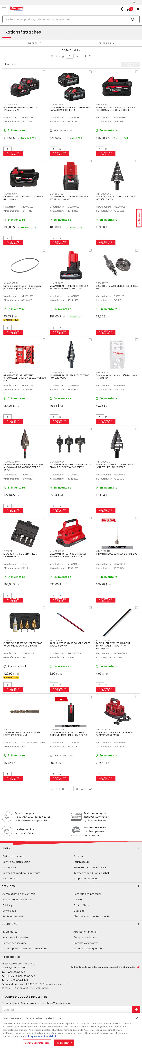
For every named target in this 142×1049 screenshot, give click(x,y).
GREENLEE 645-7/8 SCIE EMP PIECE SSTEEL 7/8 (117, 287)
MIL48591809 (57, 551)
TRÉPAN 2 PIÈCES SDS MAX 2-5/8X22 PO (117, 553)
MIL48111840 (10, 193)
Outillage (79, 910)
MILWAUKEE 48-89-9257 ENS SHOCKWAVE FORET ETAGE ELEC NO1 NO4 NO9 (24, 378)
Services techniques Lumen (90, 948)
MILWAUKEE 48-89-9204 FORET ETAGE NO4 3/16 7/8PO (69, 376)
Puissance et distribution (17, 899)
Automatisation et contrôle (19, 893)
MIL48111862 (56, 104)
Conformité (9, 867)
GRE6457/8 (102, 283)
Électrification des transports (92, 916)
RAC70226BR (103, 640)
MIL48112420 (56, 193)
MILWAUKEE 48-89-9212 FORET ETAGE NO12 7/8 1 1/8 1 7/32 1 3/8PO (115, 466)
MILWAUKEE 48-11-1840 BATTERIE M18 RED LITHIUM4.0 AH (24, 198)
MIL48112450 (56, 283)
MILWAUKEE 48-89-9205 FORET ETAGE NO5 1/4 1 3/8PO (115, 198)
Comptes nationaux (85, 937)
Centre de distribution (16, 861)
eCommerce (9, 931)
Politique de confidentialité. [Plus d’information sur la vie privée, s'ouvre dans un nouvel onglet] (41, 1036)
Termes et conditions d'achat (91, 872)
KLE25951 (8, 640)
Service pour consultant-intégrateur (24, 948)
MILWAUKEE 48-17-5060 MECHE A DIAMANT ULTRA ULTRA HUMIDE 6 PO (68, 733)
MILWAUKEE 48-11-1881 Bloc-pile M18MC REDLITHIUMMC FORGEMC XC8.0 (116, 108)
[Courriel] (67, 1009)
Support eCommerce (86, 878)
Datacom (79, 899)
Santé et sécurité (12, 916)
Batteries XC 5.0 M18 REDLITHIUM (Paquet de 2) (20, 108)
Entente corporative (86, 942)
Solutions (71, 924)
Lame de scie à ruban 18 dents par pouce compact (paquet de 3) (22, 287)
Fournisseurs (82, 861)
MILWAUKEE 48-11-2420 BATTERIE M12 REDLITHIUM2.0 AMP (69, 198)
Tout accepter (64, 1042)
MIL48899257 (11, 372)
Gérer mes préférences (37, 1042)
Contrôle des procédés (88, 893)
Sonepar (79, 856)
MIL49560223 (103, 372)
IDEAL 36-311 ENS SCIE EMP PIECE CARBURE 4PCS (20, 555)
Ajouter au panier (13, 153)
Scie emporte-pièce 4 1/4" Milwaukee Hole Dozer (116, 376)
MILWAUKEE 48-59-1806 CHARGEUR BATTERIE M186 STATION (114, 733)
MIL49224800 (57, 461)
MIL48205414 (103, 551)
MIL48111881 (102, 104)
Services (71, 886)
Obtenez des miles (95, 827)
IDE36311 (8, 551)
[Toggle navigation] (4, 9)
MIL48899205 (103, 193)
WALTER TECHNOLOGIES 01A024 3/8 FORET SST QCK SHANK (21, 733)
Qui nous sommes (13, 856)
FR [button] (134, 2)
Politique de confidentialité (90, 867)
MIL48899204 (57, 372)
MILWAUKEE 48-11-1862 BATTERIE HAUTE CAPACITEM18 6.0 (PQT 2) (70, 108)
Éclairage (7, 905)
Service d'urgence (25, 813)
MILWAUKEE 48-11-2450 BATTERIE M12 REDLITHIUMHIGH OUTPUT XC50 (69, 287)
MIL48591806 (103, 729)
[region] (71, 1031)
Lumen (71, 848)
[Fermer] (136, 1018)
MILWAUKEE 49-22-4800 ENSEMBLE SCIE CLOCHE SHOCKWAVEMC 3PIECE (70, 466)
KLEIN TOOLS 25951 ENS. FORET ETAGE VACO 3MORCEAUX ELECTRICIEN (22, 644)
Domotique (9, 910)
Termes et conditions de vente (21, 872)
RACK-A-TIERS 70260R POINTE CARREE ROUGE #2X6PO (70, 644)
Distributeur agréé (95, 813)
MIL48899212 (103, 461)
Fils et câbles (81, 905)
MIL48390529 (11, 283)
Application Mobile (85, 931)
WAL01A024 (9, 729)
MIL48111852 (10, 104)
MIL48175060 (57, 729)
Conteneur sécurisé (14, 942)
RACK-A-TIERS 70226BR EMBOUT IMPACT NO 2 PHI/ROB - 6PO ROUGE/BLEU (113, 646)
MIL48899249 (11, 461)
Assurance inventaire (15, 937)
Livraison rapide (24, 829)
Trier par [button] (104, 43)
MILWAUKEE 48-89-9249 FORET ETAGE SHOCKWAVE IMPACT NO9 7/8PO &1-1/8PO (23, 467)
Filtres (35, 43)
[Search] (71, 19)
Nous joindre (10, 878)
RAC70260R (56, 640)
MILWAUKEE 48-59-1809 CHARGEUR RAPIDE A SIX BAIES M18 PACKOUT (68, 555)
